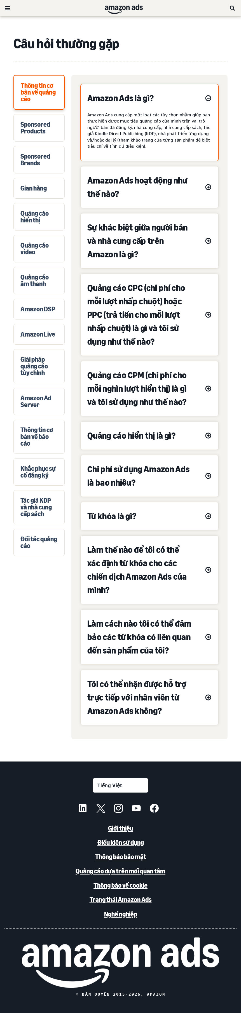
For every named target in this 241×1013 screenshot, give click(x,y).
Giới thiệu (120, 828)
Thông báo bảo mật (120, 857)
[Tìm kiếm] (232, 8)
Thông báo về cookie (120, 885)
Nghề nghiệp (120, 914)
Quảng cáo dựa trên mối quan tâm (120, 871)
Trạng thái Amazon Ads (121, 900)
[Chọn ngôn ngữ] (120, 785)
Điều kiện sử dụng (120, 842)
